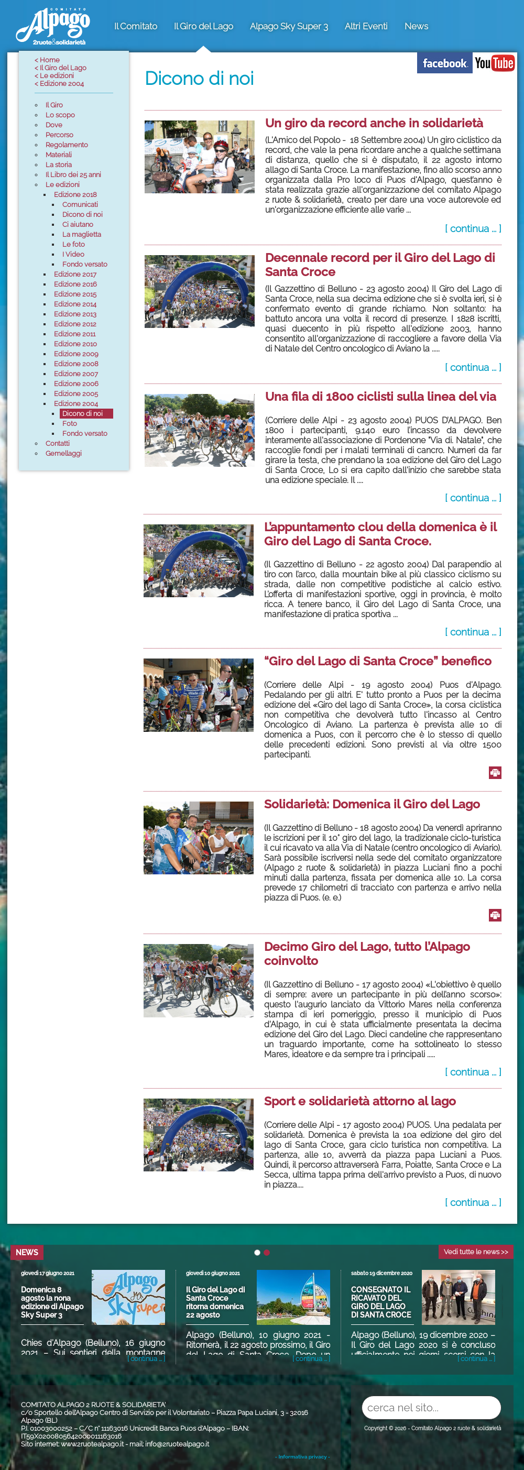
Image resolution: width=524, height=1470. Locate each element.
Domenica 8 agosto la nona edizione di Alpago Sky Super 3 (52, 1302)
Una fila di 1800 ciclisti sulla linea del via (380, 396)
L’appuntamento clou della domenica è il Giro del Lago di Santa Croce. (380, 534)
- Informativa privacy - (302, 1457)
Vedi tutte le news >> (476, 1252)
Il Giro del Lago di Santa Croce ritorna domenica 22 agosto (215, 1302)
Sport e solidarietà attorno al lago (360, 1101)
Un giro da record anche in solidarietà (374, 123)
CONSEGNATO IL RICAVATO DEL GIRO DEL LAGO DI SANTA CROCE (381, 1302)
